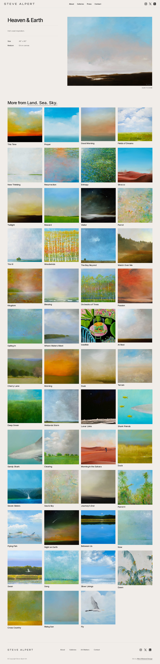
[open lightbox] (109, 53)
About (71, 4)
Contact (98, 4)
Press (89, 4)
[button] (80, 4)
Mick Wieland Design (144, 659)
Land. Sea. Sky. (42, 102)
